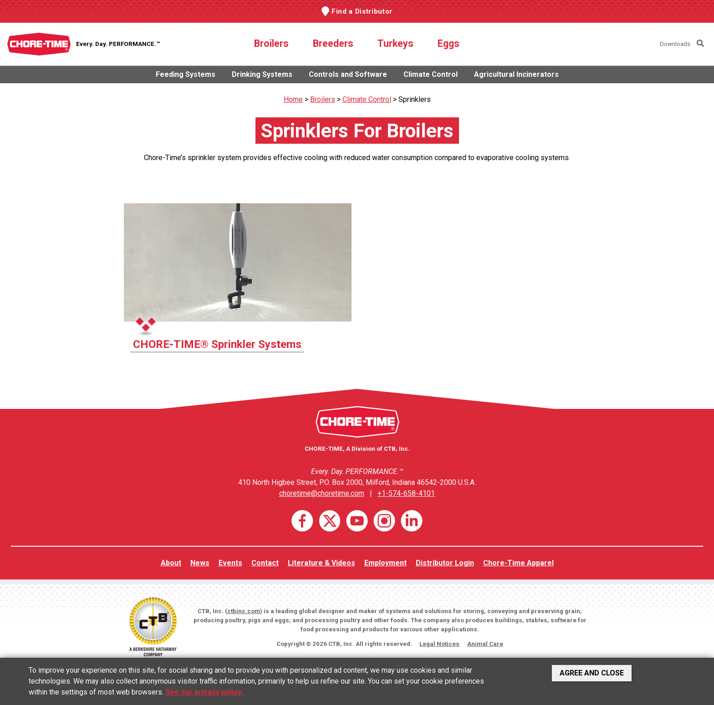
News (199, 563)
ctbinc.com (243, 611)
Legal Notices (439, 643)
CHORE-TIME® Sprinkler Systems (217, 344)
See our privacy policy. (204, 692)
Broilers (271, 43)
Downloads (675, 43)
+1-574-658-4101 (406, 493)
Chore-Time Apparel (518, 563)
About (171, 563)
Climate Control (430, 74)
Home (293, 99)
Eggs (448, 43)
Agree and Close (592, 673)
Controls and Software (348, 74)
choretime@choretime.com (321, 493)
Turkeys (395, 43)
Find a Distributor (362, 11)
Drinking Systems (262, 74)
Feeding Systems (185, 74)
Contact (265, 563)
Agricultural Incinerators (516, 74)
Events (230, 563)
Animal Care (485, 643)
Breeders (333, 43)
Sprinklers (414, 99)
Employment (385, 563)
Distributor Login (445, 563)
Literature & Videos (321, 563)
